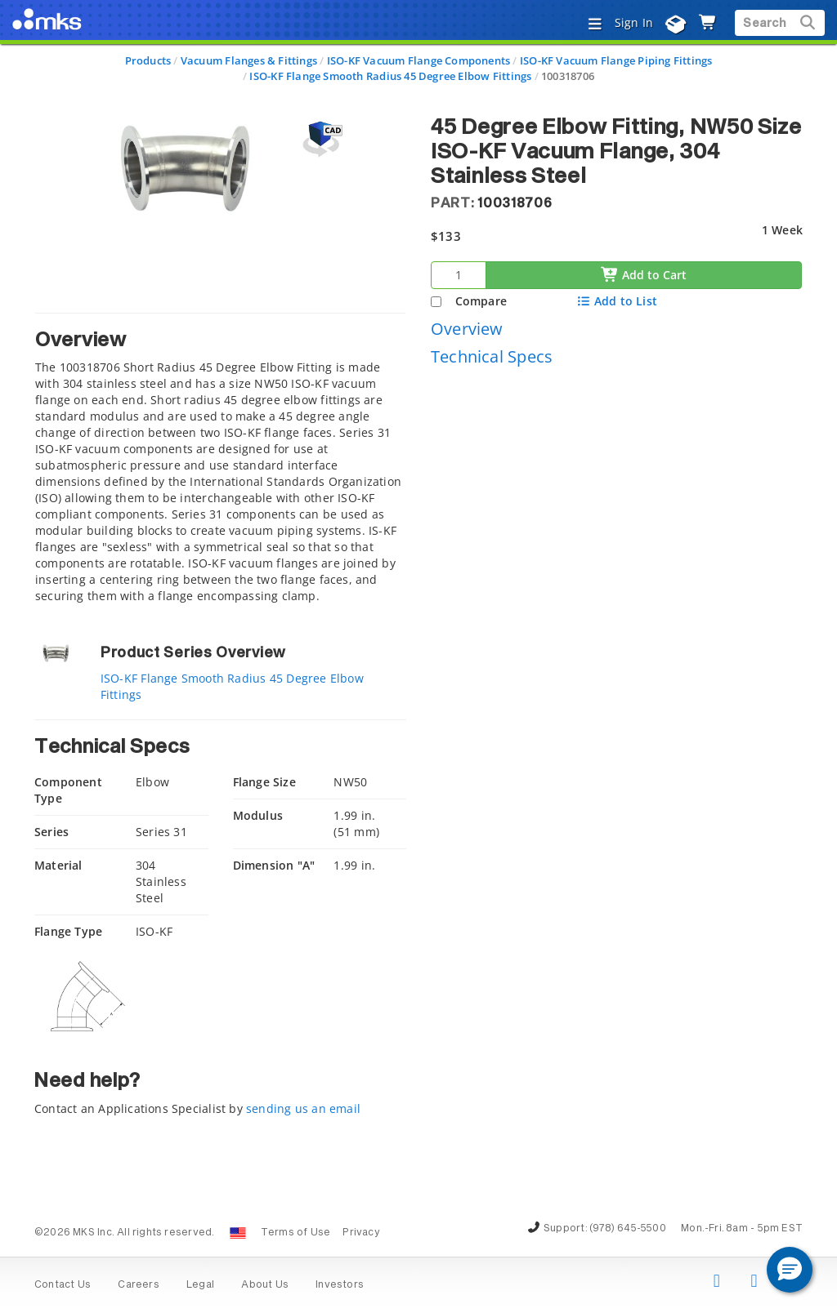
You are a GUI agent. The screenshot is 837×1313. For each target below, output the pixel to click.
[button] (789, 1270)
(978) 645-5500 (627, 1229)
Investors (340, 1285)
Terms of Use (296, 1233)
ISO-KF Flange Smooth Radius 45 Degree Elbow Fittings (390, 76)
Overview (467, 329)
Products (148, 60)
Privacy (360, 1233)
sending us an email (303, 1108)
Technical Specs (492, 356)
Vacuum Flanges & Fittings (249, 60)
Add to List (616, 301)
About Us (265, 1285)
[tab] (220, 462)
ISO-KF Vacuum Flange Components (419, 60)
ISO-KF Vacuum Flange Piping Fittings (616, 60)
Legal (200, 1285)
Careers (138, 1285)
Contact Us (62, 1285)
